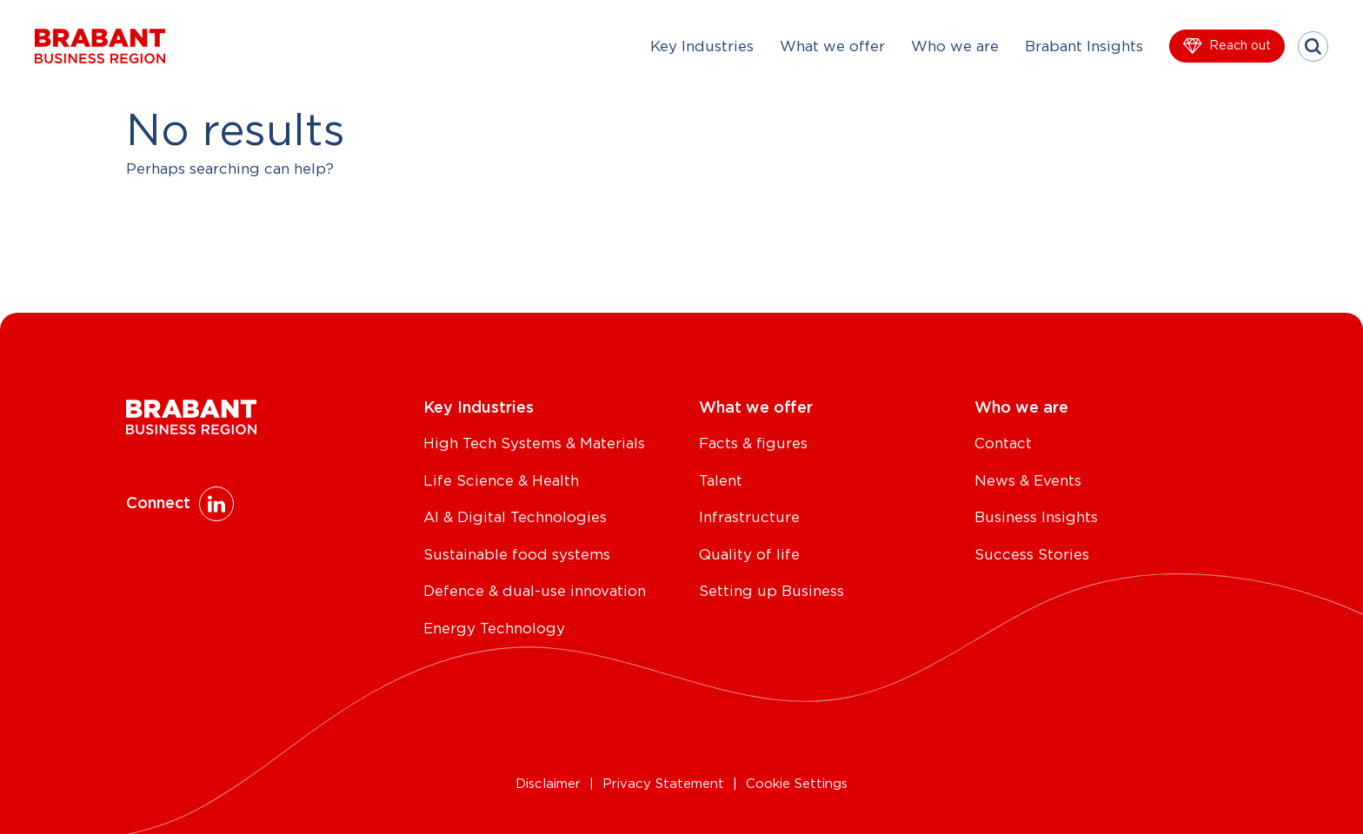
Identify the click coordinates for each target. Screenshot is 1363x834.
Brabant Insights (1084, 46)
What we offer (832, 46)
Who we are (955, 46)
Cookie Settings (797, 784)
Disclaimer (548, 784)
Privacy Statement (663, 784)
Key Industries (702, 46)
